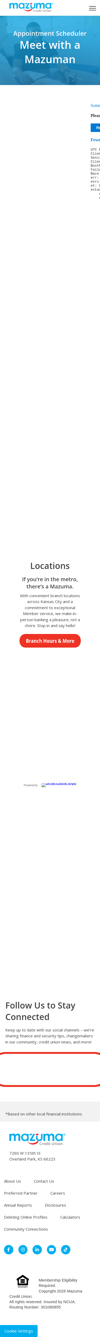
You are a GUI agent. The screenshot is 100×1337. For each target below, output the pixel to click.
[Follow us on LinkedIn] (50, 1069)
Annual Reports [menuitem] (18, 1205)
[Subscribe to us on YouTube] (66, 1069)
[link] (31, 7)
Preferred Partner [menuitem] (21, 1193)
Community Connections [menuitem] (26, 1229)
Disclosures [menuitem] (55, 1205)
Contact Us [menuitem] (44, 1181)
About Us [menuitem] (12, 1181)
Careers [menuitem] (57, 1193)
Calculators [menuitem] (70, 1217)
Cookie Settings (19, 1331)
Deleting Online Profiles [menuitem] (25, 1217)
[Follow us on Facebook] (18, 1069)
